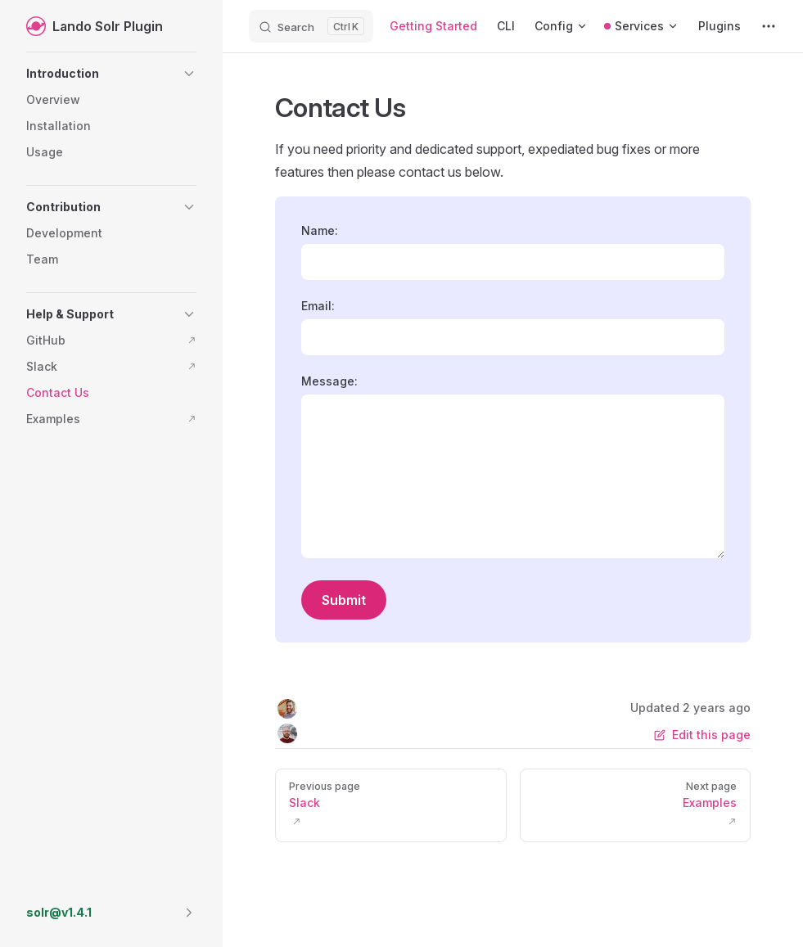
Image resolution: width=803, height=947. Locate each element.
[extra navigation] (769, 26)
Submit (344, 600)
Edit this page (702, 735)
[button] (111, 74)
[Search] (311, 26)
